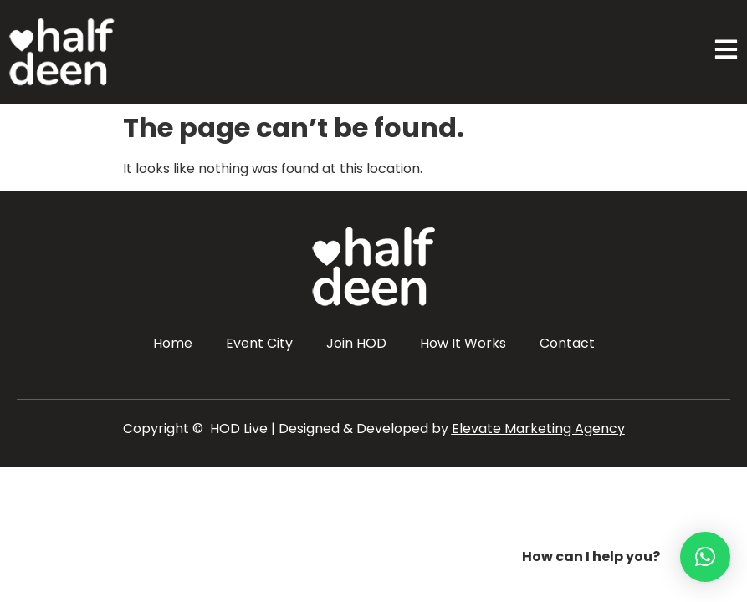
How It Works (463, 343)
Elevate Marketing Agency (538, 428)
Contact (567, 343)
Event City (259, 343)
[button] (705, 557)
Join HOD (356, 343)
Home (172, 343)
